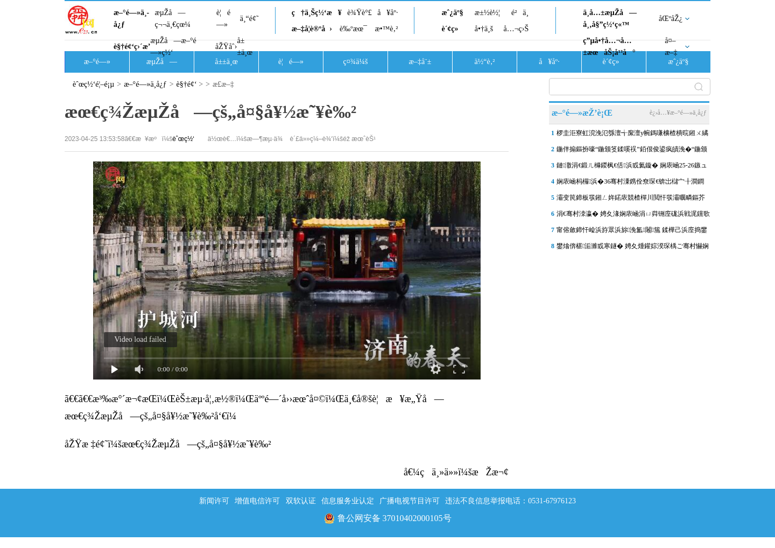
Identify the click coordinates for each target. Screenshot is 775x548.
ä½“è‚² (484, 62)
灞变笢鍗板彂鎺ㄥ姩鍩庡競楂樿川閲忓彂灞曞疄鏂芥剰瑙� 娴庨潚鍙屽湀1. (630, 200)
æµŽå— (161, 62)
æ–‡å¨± (420, 62)
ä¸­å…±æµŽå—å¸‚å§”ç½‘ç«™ (610, 19)
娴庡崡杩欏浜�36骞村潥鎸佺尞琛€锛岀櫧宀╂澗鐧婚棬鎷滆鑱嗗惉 (630, 183)
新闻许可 (214, 501)
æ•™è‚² (386, 29)
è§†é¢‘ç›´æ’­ (132, 47)
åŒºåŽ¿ (670, 19)
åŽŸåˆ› (226, 47)
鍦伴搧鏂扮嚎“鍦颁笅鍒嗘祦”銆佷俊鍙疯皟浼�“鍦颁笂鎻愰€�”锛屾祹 (631, 151)
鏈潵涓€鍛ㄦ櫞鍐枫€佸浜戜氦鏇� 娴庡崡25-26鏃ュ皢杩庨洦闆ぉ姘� (631, 167)
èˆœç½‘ (183, 139)
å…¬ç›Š (516, 29)
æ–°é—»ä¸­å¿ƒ (131, 19)
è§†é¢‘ (187, 84)
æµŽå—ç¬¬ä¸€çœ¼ (172, 19)
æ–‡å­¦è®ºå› (312, 29)
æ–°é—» (97, 62)
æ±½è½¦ (487, 13)
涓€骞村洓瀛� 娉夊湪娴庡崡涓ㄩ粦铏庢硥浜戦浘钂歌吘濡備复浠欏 (633, 216)
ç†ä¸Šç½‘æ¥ (317, 13)
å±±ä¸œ (244, 47)
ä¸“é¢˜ (249, 19)
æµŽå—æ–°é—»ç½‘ (173, 47)
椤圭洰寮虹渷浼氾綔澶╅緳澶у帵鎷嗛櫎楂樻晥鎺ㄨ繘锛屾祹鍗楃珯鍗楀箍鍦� (632, 135)
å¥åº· (387, 13)
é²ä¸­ (520, 13)
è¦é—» (223, 19)
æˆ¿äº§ (452, 13)
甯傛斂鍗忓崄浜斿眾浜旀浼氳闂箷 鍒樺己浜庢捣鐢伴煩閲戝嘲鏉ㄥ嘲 (631, 232)
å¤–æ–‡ (671, 47)
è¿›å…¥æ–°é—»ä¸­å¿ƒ (678, 112)
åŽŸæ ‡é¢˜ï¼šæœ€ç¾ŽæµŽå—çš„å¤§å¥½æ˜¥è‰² (168, 444)
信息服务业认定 (347, 501)
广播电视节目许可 (409, 501)
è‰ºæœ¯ (353, 29)
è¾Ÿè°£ (359, 13)
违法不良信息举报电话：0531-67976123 (510, 501)
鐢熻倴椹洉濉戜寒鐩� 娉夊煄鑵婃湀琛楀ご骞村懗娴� (632, 248)
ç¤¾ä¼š (355, 62)
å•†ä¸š (484, 29)
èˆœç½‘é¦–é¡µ (93, 84)
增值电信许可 (257, 501)
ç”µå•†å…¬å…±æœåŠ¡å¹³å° (609, 47)
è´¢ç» (452, 29)
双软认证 (301, 501)
